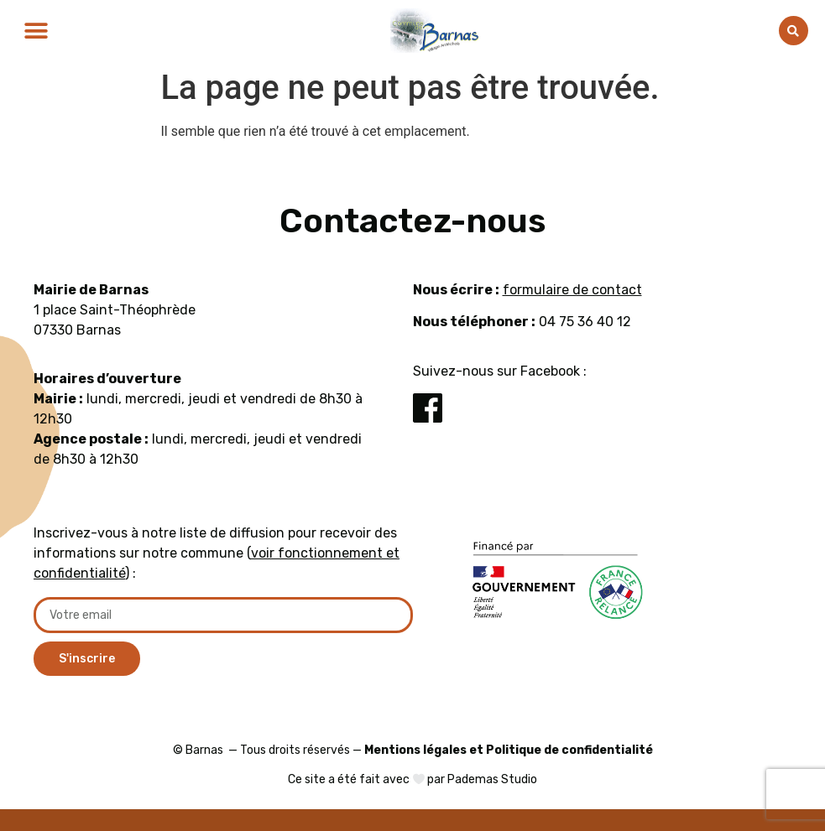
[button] (36, 30)
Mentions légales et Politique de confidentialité (508, 750)
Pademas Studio (492, 779)
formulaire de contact (572, 290)
